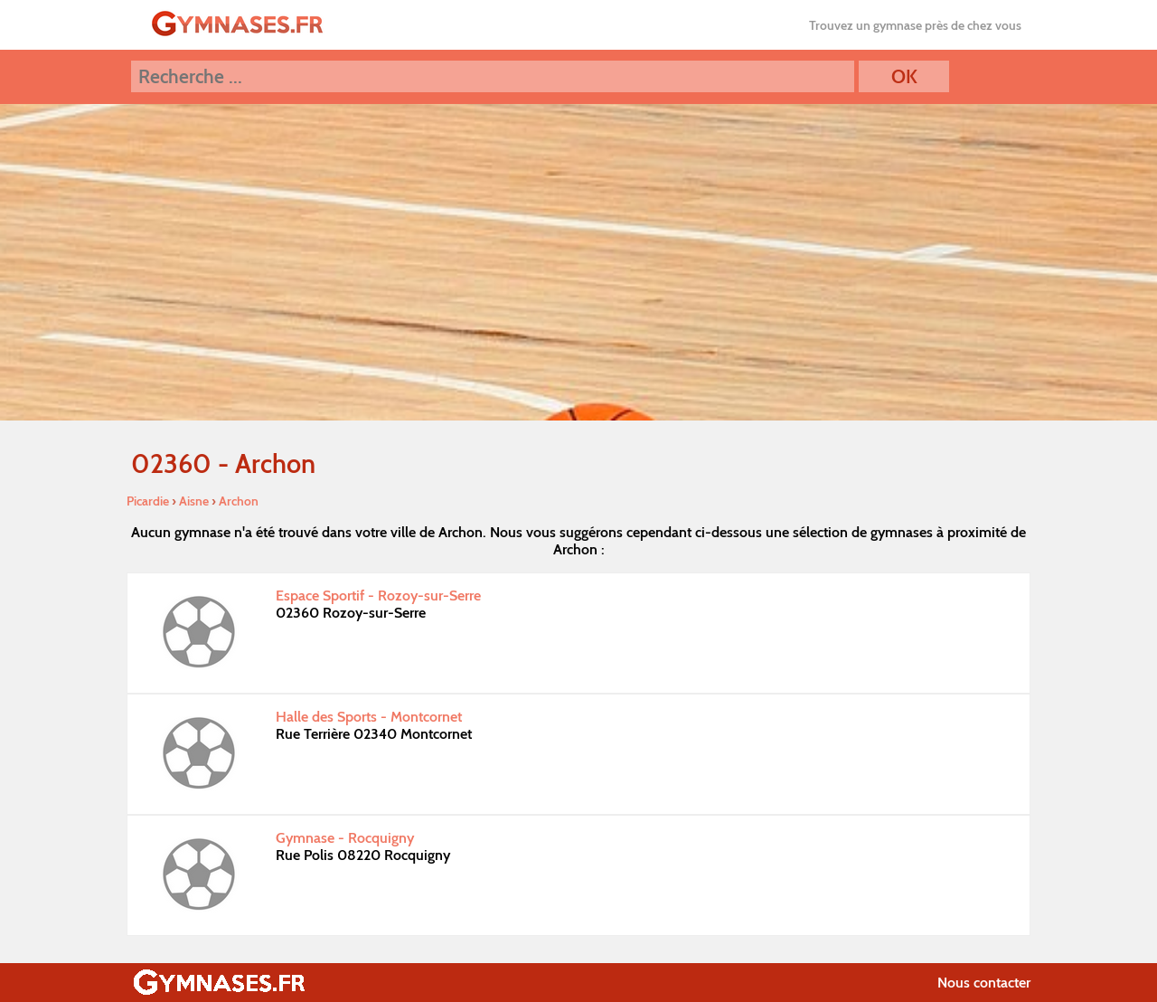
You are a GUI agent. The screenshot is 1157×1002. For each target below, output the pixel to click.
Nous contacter (983, 982)
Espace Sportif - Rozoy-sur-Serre (378, 595)
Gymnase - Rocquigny (345, 837)
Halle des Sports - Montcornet (369, 716)
